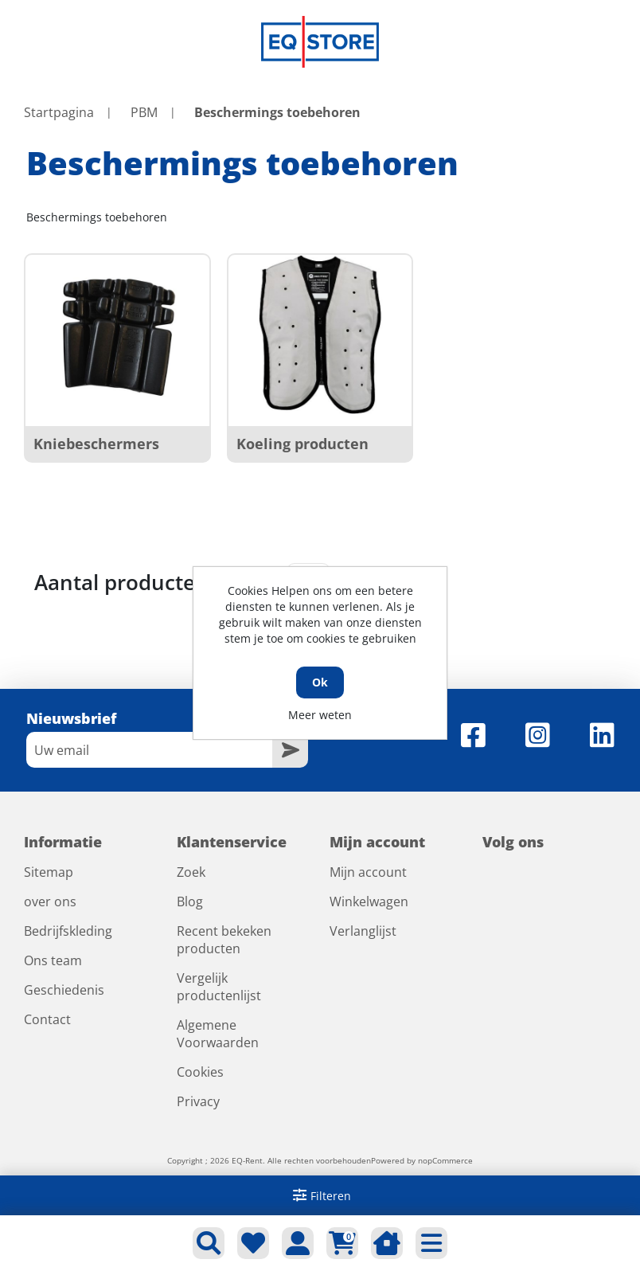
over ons (50, 901)
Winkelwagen (369, 901)
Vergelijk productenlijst (219, 986)
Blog (190, 901)
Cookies (200, 1072)
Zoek (191, 872)
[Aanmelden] (149, 750)
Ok (320, 682)
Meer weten (320, 714)
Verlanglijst (363, 931)
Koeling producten (302, 443)
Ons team (53, 960)
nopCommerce (445, 1160)
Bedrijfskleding (68, 931)
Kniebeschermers (96, 443)
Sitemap (48, 872)
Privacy (198, 1101)
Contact (47, 1019)
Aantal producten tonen (154, 582)
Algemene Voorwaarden (218, 1033)
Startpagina (59, 112)
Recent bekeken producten (224, 939)
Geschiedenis (64, 990)
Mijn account (368, 872)
